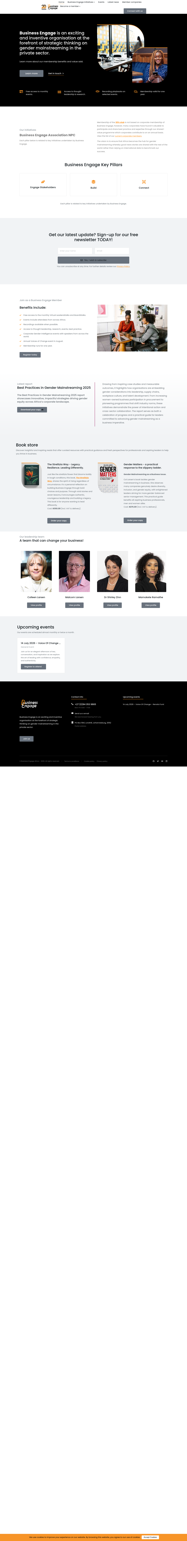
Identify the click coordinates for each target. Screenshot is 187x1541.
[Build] (93, 187)
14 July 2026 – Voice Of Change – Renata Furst (41, 646)
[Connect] (144, 187)
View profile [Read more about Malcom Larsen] (74, 608)
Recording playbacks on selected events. (113, 93)
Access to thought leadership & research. (74, 93)
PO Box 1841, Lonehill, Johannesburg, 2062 (93, 726)
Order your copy (59, 524)
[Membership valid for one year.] (135, 92)
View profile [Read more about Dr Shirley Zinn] (112, 608)
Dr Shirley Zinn (112, 601)
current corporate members (128, 136)
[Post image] (36, 575)
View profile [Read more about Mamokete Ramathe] (150, 608)
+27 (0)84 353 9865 (85, 707)
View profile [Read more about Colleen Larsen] (36, 608)
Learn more (31, 73)
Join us (26, 742)
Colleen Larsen (36, 601)
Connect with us (156, 11)
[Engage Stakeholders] (43, 187)
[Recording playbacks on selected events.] (97, 92)
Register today (30, 358)
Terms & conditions (71, 765)
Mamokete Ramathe (150, 601)
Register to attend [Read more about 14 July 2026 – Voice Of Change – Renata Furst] (33, 670)
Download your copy (32, 413)
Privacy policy (102, 765)
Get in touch (56, 73)
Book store (27, 449)
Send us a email (82, 717)
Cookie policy (89, 765)
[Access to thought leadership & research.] (59, 92)
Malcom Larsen (74, 601)
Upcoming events (35, 631)
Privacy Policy (123, 270)
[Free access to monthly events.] (21, 92)
